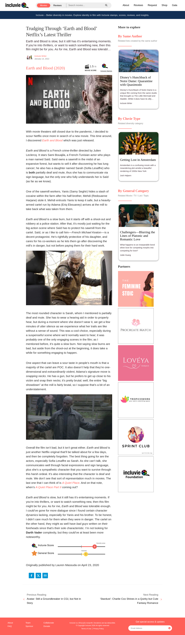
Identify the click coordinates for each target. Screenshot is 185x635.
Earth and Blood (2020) (45, 68)
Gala (174, 5)
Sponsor (29, 626)
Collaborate (48, 623)
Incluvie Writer (41, 56)
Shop (164, 5)
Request (152, 5)
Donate (46, 626)
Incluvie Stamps (106, 71)
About (126, 5)
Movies (43, 5)
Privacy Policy (98, 629)
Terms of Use (86, 629)
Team (27, 623)
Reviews (57, 5)
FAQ (10, 626)
